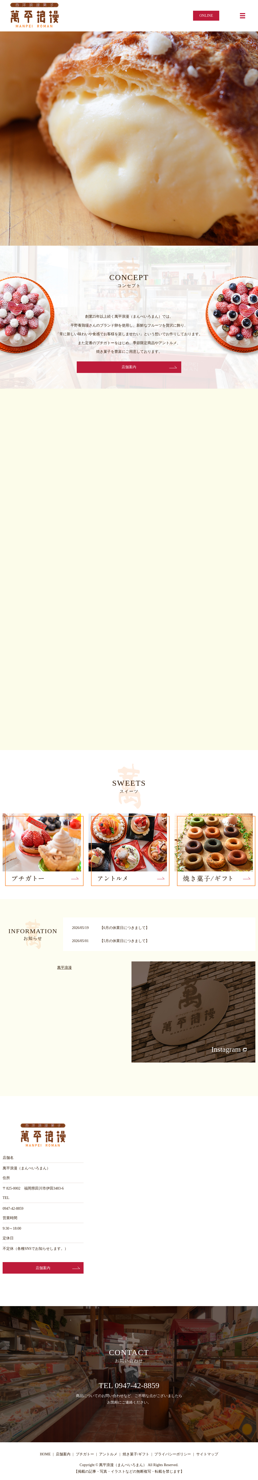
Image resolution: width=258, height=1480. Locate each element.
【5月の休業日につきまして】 (124, 942)
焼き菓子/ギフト (136, 1456)
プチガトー (85, 1456)
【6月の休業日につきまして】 (124, 929)
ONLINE (206, 15)
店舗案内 (129, 367)
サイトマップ (207, 1456)
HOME (45, 1456)
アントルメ (108, 1456)
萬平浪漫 (64, 968)
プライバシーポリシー (172, 1456)
